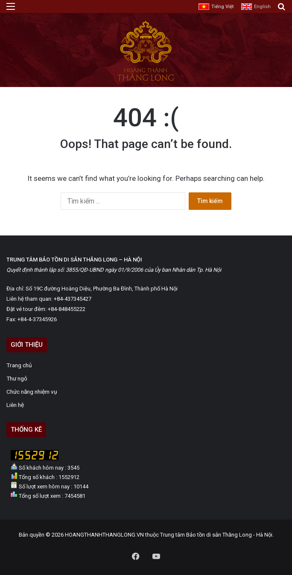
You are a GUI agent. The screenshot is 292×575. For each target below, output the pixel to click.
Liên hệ (15, 404)
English (262, 6)
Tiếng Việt (222, 6)
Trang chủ (19, 365)
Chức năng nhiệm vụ (31, 391)
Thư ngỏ (16, 378)
